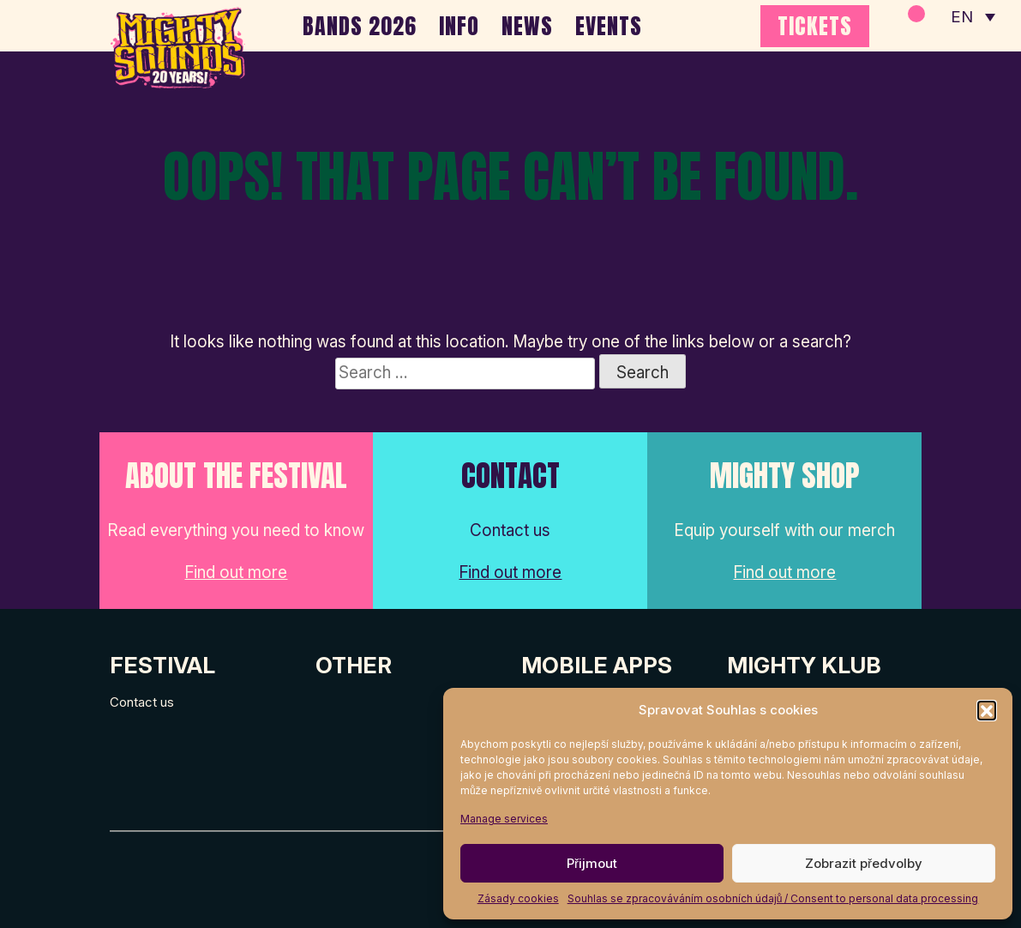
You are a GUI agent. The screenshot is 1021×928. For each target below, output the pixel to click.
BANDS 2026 (360, 26)
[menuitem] (972, 17)
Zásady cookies (518, 898)
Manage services (504, 818)
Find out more (235, 572)
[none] (972, 17)
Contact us (142, 702)
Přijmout (592, 863)
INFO (459, 26)
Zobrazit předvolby (863, 863)
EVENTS (608, 26)
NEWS (527, 26)
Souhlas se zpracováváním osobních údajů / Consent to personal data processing (773, 898)
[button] (986, 710)
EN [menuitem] (961, 17)
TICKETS (815, 26)
